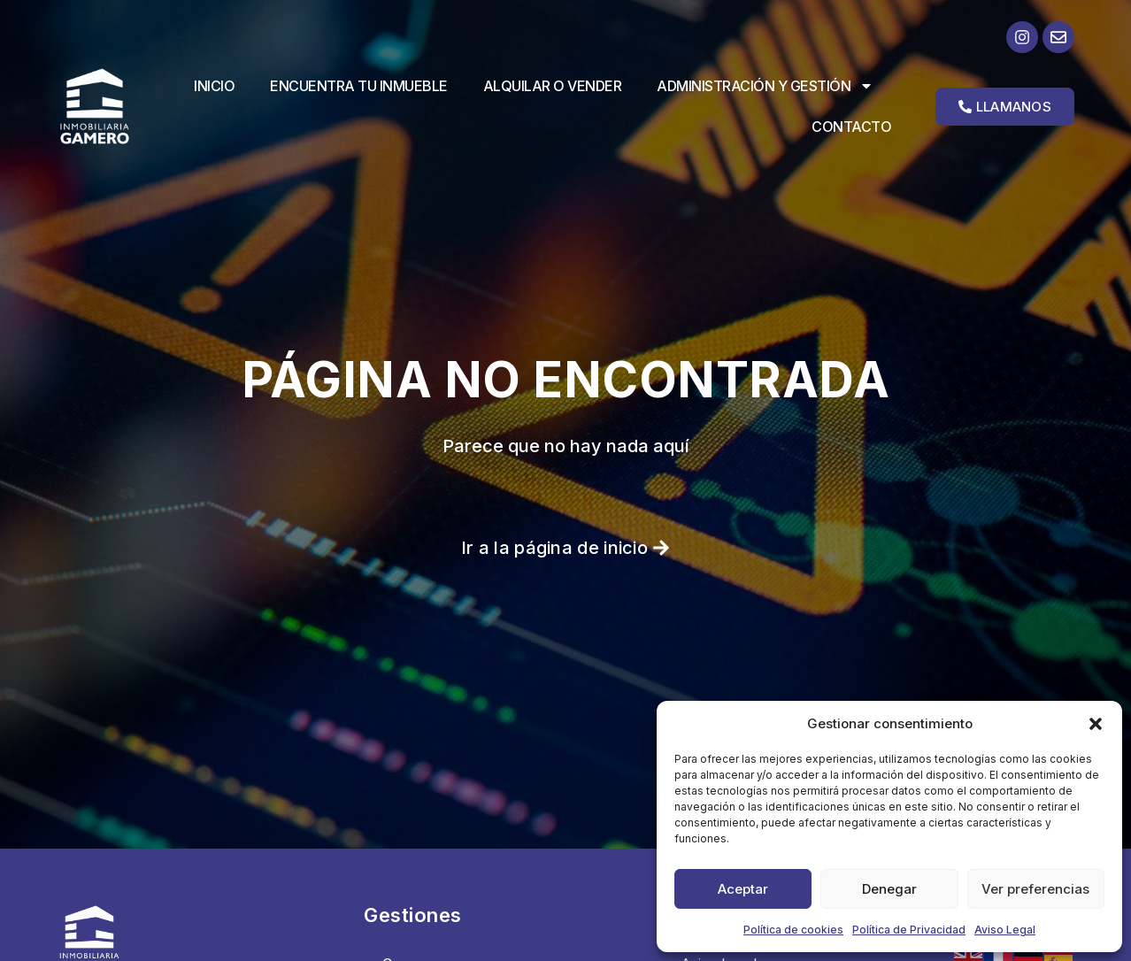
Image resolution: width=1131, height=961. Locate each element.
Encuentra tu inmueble (359, 86)
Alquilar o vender (552, 86)
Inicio (214, 86)
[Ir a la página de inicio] (107, 106)
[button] (1095, 724)
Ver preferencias (1035, 888)
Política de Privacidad (909, 929)
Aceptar (743, 888)
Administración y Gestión (765, 86)
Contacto (851, 126)
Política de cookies (793, 929)
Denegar (889, 888)
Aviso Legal (1004, 929)
